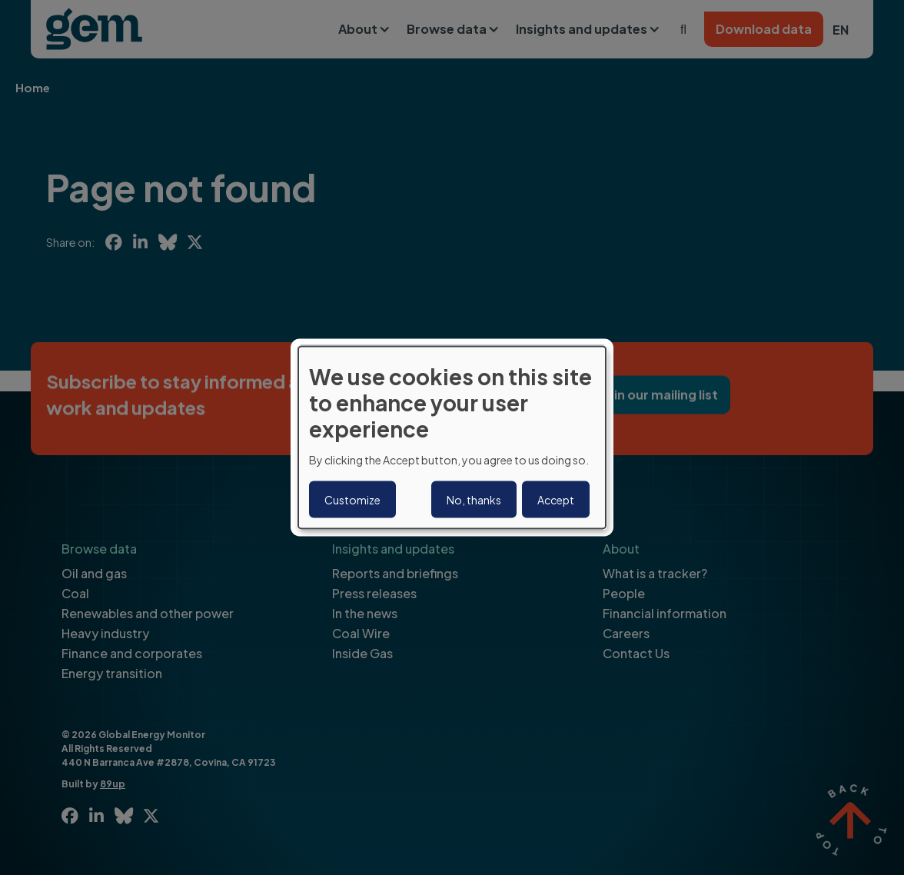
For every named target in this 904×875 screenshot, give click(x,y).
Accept (555, 499)
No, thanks (474, 499)
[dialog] (452, 438)
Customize (352, 499)
